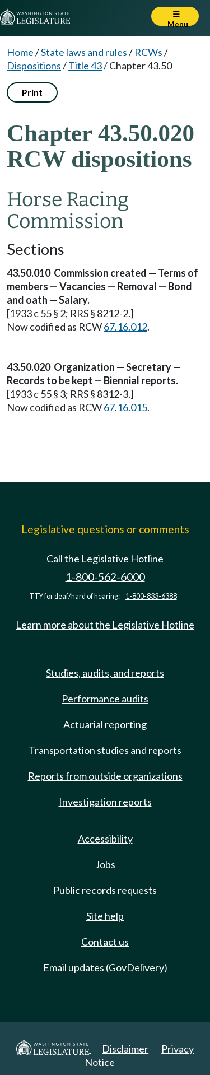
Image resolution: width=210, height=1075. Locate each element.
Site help (105, 916)
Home (20, 52)
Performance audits (105, 698)
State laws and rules (84, 52)
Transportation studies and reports (105, 750)
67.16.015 (125, 407)
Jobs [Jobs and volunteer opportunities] (105, 864)
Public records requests (105, 890)
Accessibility (105, 838)
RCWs (148, 52)
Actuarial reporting (105, 724)
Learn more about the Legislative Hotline (105, 624)
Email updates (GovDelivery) (105, 967)
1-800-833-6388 (151, 596)
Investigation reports (105, 801)
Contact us (105, 942)
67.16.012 (125, 326)
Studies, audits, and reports (105, 673)
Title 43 (85, 65)
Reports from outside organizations (105, 776)
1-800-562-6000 (105, 576)
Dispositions (34, 65)
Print (32, 92)
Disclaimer (125, 1049)
